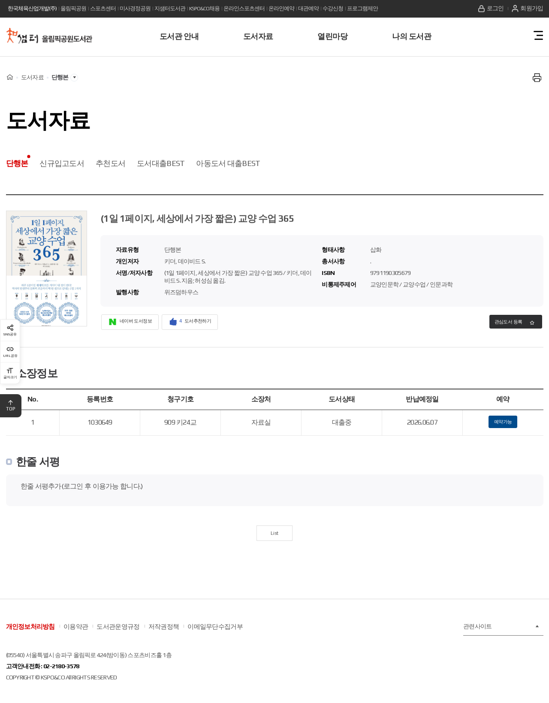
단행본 (17, 163)
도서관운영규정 (118, 634)
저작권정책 (163, 634)
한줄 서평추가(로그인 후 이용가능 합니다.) (82, 491)
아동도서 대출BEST (228, 163)
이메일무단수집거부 (215, 634)
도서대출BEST (160, 163)
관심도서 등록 (500, 323)
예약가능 (503, 424)
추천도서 (110, 163)
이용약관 (75, 634)
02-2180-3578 (61, 674)
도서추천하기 (207, 323)
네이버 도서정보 (136, 323)
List (275, 539)
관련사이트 (501, 635)
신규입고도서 (61, 163)
